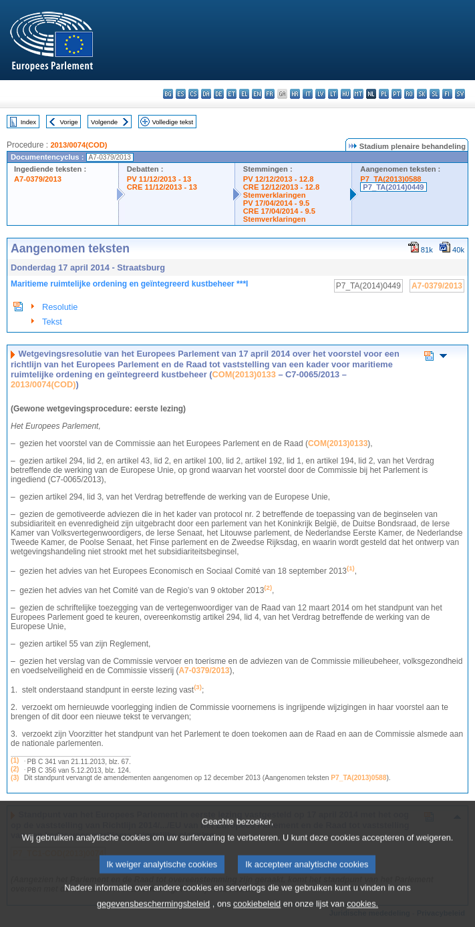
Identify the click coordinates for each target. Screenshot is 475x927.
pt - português (396, 94)
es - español (181, 94)
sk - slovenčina (422, 94)
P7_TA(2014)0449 (393, 187)
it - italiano (308, 94)
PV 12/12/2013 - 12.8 (278, 179)
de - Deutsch (219, 94)
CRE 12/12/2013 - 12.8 (281, 187)
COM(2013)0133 (244, 374)
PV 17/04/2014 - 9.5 (276, 203)
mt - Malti (358, 94)
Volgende (104, 122)
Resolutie (59, 307)
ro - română (409, 94)
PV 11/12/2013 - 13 (159, 179)
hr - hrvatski (295, 94)
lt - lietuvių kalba (333, 94)
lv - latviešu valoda (320, 94)
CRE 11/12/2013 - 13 (162, 187)
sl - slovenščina (435, 94)
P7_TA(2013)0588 (390, 179)
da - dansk (206, 94)
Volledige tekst (172, 122)
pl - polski (384, 94)
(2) (15, 769)
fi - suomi (447, 94)
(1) (15, 760)
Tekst (52, 322)
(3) (15, 777)
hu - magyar (346, 94)
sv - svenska (460, 94)
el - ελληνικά (244, 94)
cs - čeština (193, 94)
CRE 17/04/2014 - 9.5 (279, 211)
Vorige (69, 122)
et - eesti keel (231, 94)
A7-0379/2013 (37, 179)
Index (28, 122)
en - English (257, 94)
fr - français (270, 94)
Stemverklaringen (274, 195)
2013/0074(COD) (78, 145)
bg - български (168, 94)
